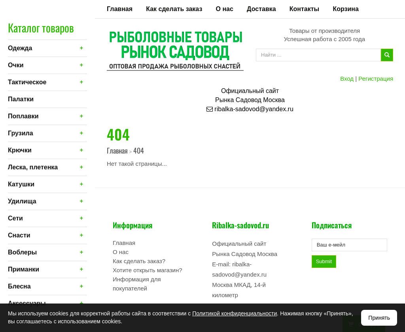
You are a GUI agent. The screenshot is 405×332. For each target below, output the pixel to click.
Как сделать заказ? (139, 261)
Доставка (261, 9)
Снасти (19, 235)
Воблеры (22, 252)
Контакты (304, 9)
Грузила (20, 133)
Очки (16, 65)
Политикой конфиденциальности (234, 313)
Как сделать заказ (174, 9)
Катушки (21, 184)
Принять (379, 318)
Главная (119, 9)
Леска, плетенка (33, 167)
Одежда (20, 48)
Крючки (20, 150)
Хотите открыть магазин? (147, 270)
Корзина (345, 9)
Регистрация (375, 78)
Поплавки (23, 116)
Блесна (19, 286)
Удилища (22, 201)
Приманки (23, 269)
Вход (347, 78)
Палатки (21, 99)
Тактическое (27, 82)
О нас (224, 9)
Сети (15, 218)
